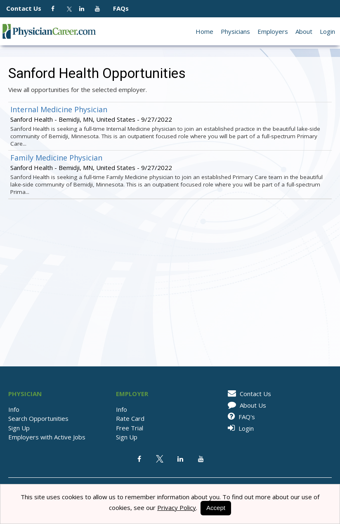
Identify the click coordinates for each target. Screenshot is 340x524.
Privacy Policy (176, 507)
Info (13, 409)
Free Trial (129, 428)
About (303, 31)
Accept (215, 507)
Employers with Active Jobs (46, 437)
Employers (272, 31)
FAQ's (240, 417)
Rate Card (130, 418)
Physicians (235, 31)
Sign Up (19, 428)
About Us (245, 405)
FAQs (117, 8)
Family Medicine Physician (56, 158)
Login (327, 31)
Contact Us (28, 8)
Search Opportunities (38, 418)
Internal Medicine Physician (58, 109)
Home (204, 31)
